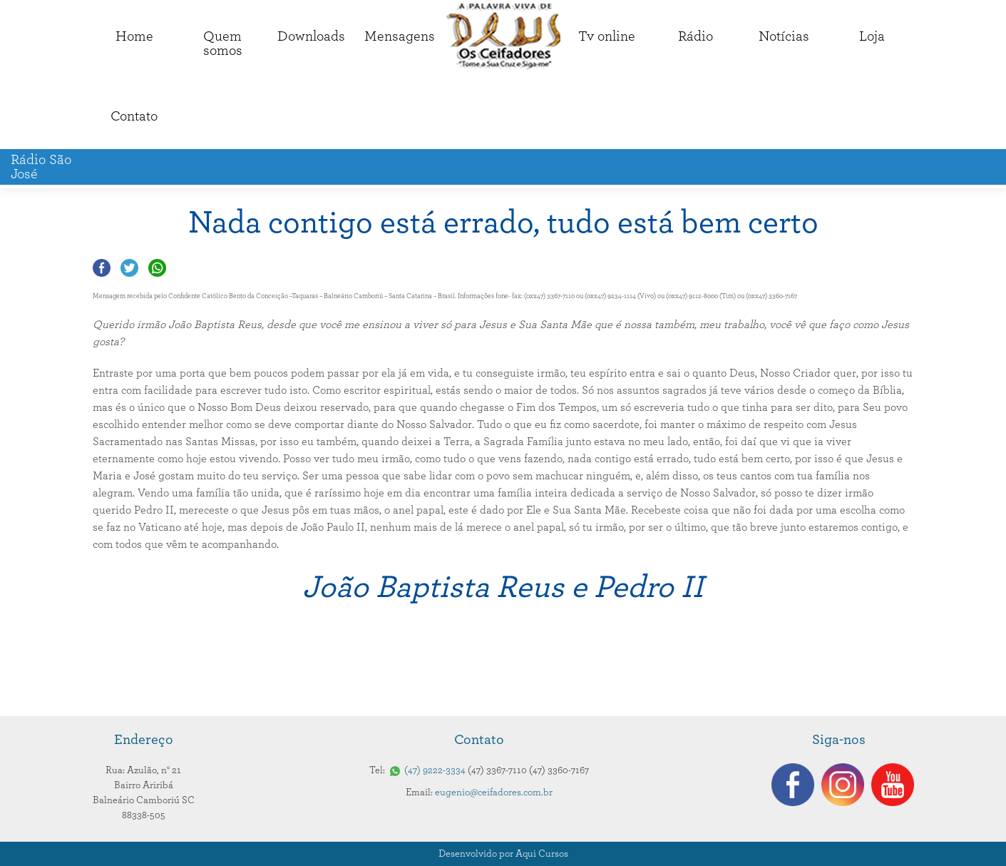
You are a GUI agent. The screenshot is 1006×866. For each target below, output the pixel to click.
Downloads (311, 36)
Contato (134, 116)
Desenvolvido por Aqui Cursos (503, 854)
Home (134, 36)
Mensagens (399, 36)
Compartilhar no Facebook (102, 268)
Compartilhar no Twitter (129, 268)
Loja (872, 36)
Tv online (606, 36)
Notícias (784, 36)
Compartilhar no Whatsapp (157, 268)
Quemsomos (222, 43)
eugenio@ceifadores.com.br (494, 793)
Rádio (695, 36)
